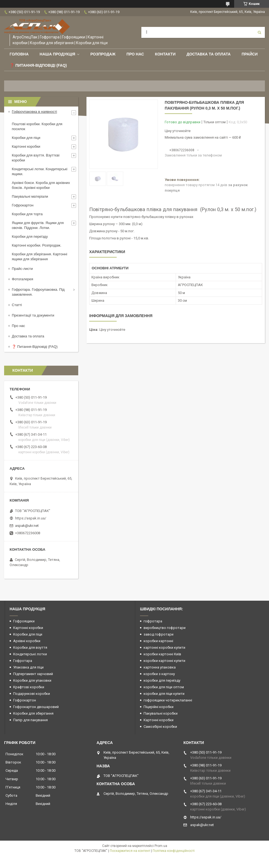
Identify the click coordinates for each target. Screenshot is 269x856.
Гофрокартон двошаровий (36, 707)
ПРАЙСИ (250, 54)
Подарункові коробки (31, 694)
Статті (17, 305)
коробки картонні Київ (162, 654)
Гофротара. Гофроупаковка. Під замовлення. (38, 291)
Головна (19, 54)
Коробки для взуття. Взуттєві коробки (36, 157)
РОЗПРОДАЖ (102, 54)
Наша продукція (57, 54)
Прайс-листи (22, 269)
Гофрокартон (22, 205)
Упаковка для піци (28, 667)
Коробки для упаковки (32, 680)
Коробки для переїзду (30, 236)
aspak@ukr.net (27, 526)
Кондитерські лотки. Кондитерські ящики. (39, 171)
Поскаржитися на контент (130, 851)
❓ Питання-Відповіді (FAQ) (38, 65)
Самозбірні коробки (160, 726)
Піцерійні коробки (158, 707)
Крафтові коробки (28, 687)
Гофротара (22, 661)
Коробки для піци (26, 138)
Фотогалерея (22, 279)
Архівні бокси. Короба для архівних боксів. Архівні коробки (41, 185)
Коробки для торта (27, 214)
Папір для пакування (30, 720)
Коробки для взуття (30, 647)
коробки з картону (159, 674)
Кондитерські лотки (30, 654)
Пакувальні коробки (161, 713)
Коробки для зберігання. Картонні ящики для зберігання (39, 256)
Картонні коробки (26, 146)
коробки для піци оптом (164, 687)
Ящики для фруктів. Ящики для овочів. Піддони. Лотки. (38, 225)
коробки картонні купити (164, 661)
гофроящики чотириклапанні (168, 700)
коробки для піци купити (164, 694)
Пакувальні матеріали (30, 196)
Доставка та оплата (208, 54)
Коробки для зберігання (33, 713)
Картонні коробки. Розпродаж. (36, 245)
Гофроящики (24, 621)
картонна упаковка (160, 667)
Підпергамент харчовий (33, 674)
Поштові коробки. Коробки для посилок (37, 126)
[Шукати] (259, 32)
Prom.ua (161, 846)
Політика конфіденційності (174, 851)
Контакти (165, 54)
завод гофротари (158, 634)
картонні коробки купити (164, 647)
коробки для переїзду (162, 680)
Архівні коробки (26, 641)
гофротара (153, 621)
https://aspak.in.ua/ (30, 518)
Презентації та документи (33, 315)
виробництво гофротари (165, 628)
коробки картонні (158, 641)
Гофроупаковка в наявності (34, 112)
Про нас (135, 54)
